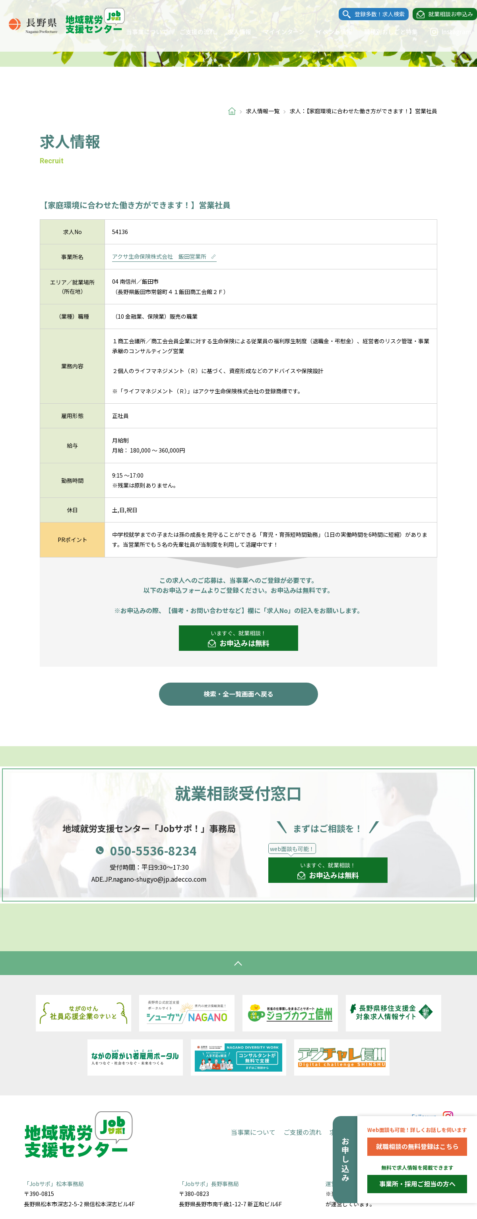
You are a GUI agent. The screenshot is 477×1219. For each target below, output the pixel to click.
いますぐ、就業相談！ (239, 639)
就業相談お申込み (443, 14)
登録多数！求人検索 (372, 14)
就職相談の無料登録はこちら (417, 1146)
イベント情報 (326, 31)
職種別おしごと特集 (383, 31)
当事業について (139, 31)
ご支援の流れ (189, 31)
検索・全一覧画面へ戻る (238, 694)
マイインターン (276, 31)
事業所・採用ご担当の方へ (417, 1183)
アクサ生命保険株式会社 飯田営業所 (164, 256)
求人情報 (231, 31)
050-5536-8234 (153, 850)
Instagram (442, 31)
